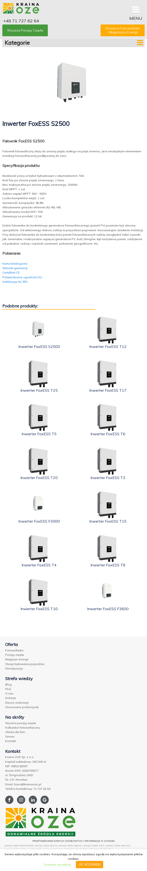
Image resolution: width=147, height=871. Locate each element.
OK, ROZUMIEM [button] (89, 864)
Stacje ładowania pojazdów (24, 664)
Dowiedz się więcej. (57, 864)
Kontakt (10, 741)
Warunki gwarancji (15, 268)
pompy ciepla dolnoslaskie (19, 845)
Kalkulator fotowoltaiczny (22, 727)
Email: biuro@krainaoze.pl (23, 784)
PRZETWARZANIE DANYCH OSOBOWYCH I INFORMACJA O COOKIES (74, 841)
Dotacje (10, 698)
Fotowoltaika (14, 650)
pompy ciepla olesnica (118, 845)
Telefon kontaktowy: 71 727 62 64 (27, 788)
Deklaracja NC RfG (15, 281)
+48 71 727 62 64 (21, 21)
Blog (8, 684)
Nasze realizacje (17, 702)
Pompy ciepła (14, 655)
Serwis (10, 736)
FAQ (8, 689)
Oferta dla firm (15, 732)
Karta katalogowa (14, 263)
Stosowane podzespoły (22, 707)
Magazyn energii (16, 659)
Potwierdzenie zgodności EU (22, 277)
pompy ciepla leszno (46, 845)
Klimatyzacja (14, 668)
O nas (9, 693)
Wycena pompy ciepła (20, 723)
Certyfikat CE (11, 272)
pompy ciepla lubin (94, 845)
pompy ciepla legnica (70, 845)
